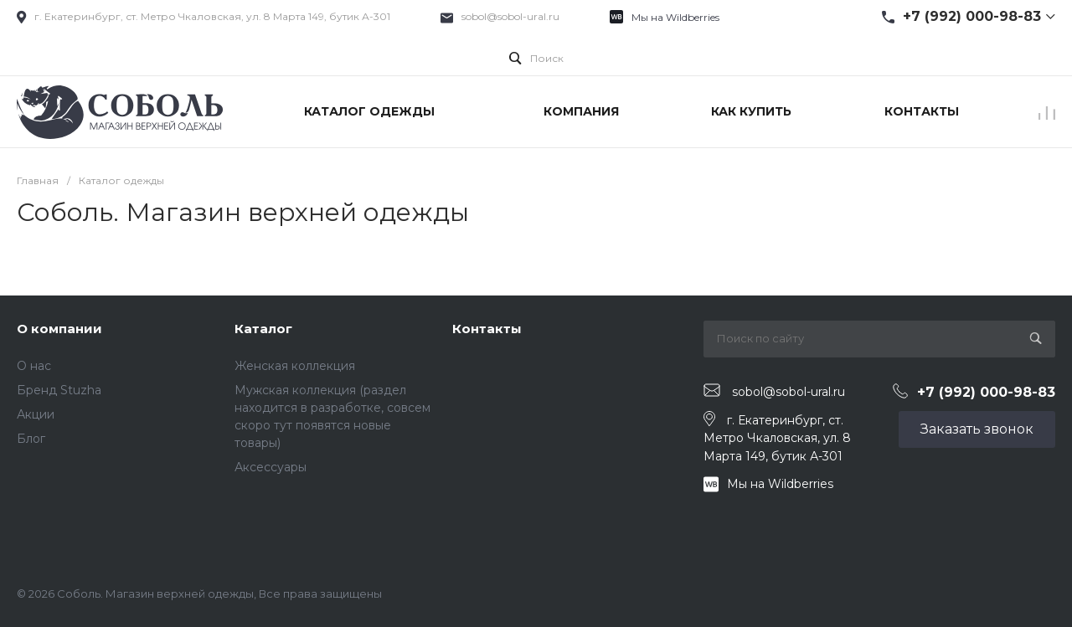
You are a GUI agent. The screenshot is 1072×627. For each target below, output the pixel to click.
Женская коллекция (294, 365)
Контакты (487, 329)
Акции (35, 414)
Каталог (263, 329)
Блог (31, 438)
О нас (34, 365)
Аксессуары (270, 467)
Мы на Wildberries (675, 17)
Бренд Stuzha (59, 390)
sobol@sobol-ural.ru (510, 16)
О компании (59, 329)
